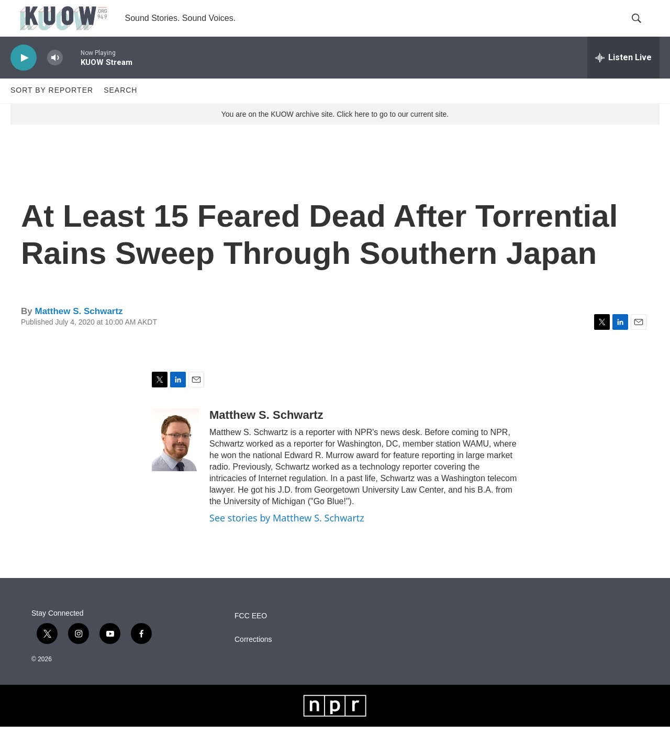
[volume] (55, 76)
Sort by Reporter (51, 109)
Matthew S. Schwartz (78, 330)
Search (120, 109)
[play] (23, 76)
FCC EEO (250, 634)
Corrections (253, 658)
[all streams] (623, 76)
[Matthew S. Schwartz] (175, 458)
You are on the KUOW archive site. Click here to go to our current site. (335, 132)
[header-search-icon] (643, 27)
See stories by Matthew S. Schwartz (286, 536)
